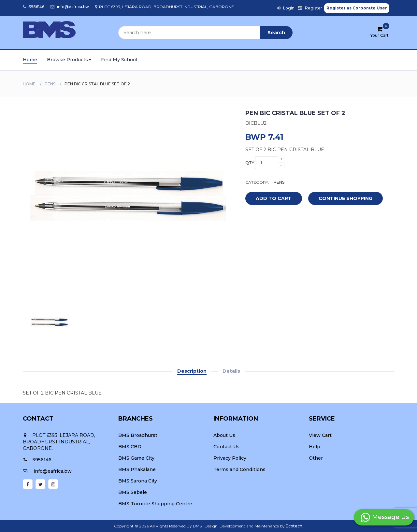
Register (310, 8)
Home (30, 60)
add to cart (269, 199)
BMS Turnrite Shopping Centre (155, 504)
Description (192, 371)
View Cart (320, 435)
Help (314, 447)
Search (276, 33)
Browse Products (69, 60)
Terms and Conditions (239, 469)
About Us (224, 435)
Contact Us (226, 447)
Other (316, 458)
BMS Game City (136, 458)
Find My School (119, 60)
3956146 (33, 6)
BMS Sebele (132, 492)
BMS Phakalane (137, 469)
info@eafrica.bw (69, 6)
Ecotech (294, 526)
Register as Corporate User (356, 8)
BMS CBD (129, 447)
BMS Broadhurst (137, 435)
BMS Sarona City (137, 481)
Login (286, 8)
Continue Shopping (345, 198)
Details (231, 371)
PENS (50, 83)
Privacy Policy (229, 458)
